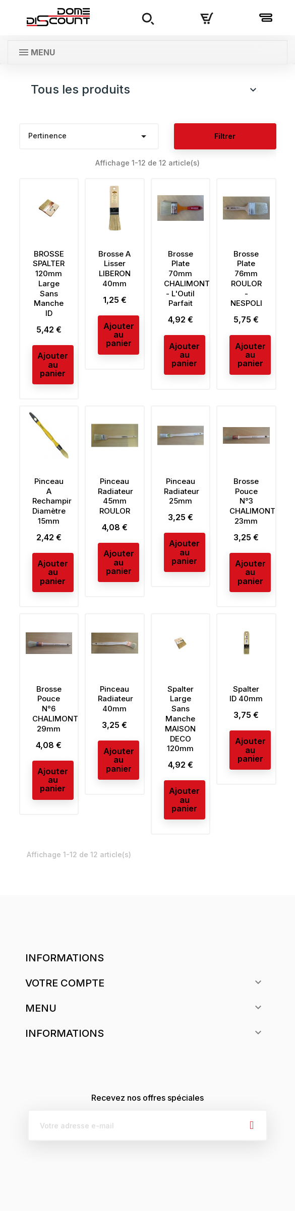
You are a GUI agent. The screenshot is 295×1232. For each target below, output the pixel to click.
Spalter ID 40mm (246, 707)
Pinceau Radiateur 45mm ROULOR (115, 503)
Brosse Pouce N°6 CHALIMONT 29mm (55, 722)
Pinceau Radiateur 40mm (115, 712)
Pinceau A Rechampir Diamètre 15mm (52, 508)
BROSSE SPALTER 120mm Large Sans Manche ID (49, 283)
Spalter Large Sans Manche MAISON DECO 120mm (180, 732)
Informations (64, 979)
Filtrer (224, 136)
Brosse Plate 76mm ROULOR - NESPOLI (246, 278)
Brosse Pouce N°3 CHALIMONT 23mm (252, 508)
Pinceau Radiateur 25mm (181, 498)
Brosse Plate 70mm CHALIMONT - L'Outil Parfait (187, 278)
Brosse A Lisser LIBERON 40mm (114, 268)
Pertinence (89, 136)
